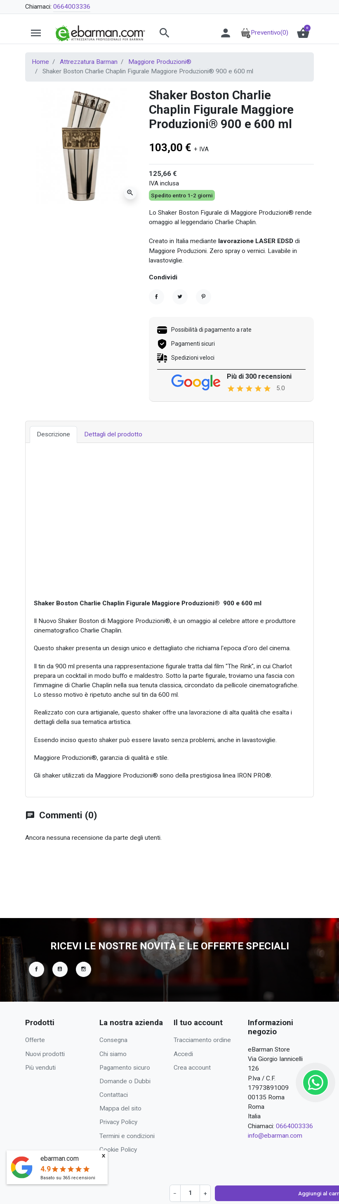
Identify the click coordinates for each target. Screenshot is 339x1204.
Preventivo (264, 32)
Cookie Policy (118, 1149)
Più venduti (40, 1067)
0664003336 (71, 6)
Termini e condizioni (127, 1136)
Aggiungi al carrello (215, 291)
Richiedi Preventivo (276, 291)
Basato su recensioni (67, 1178)
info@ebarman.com (275, 1135)
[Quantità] (169, 291)
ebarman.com (59, 1158)
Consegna (113, 1040)
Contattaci (113, 1095)
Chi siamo (113, 1054)
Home (40, 62)
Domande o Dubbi (125, 1081)
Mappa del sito (120, 1108)
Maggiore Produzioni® (159, 62)
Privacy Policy (118, 1122)
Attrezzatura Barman (89, 62)
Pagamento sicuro (124, 1067)
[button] (180, 33)
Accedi (183, 1054)
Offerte (35, 1040)
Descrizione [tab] (53, 479)
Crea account (192, 1067)
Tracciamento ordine (202, 1040)
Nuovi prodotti (45, 1054)
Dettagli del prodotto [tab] (113, 479)
